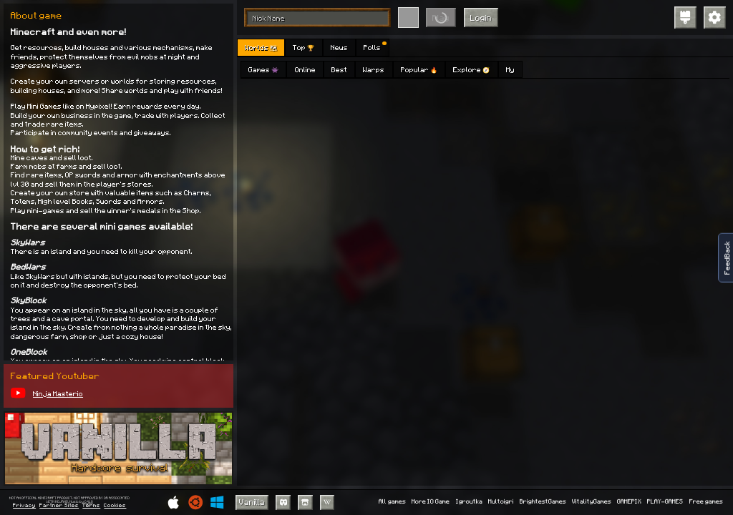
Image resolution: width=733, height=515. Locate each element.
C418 (88, 502)
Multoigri (501, 501)
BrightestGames (543, 501)
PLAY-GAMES (665, 501)
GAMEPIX (629, 501)
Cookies (115, 506)
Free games (706, 501)
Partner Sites (59, 506)
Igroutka (469, 501)
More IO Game (431, 501)
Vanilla (252, 501)
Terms (91, 506)
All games (392, 501)
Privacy (24, 506)
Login (481, 17)
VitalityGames (591, 501)
